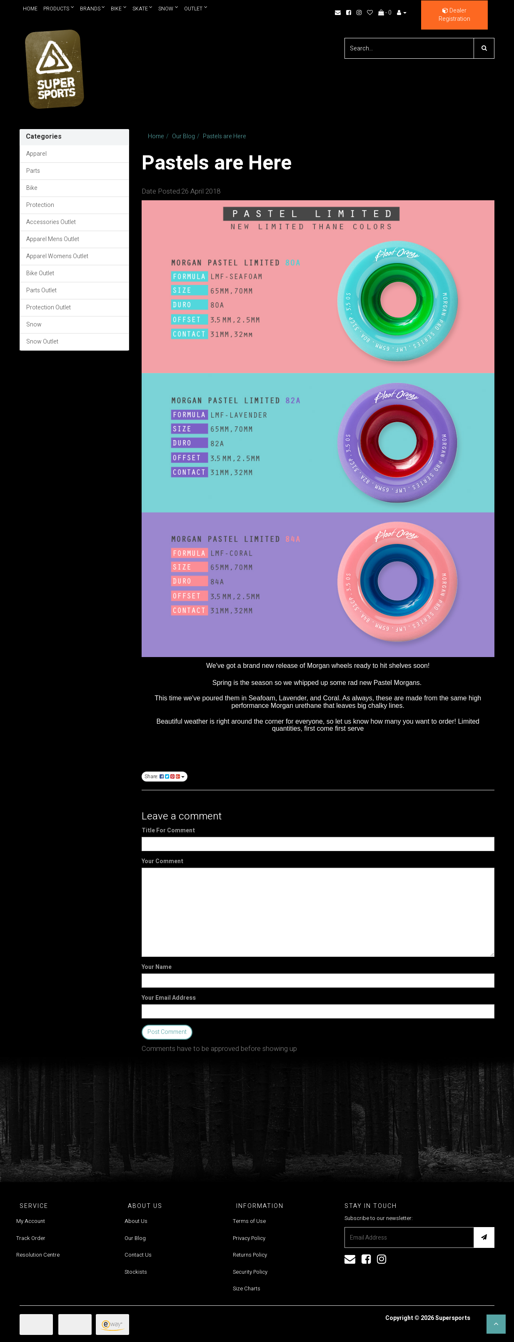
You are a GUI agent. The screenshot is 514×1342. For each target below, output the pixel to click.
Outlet (196, 8)
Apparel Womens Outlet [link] (57, 256)
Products (58, 8)
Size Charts (246, 1288)
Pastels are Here (224, 136)
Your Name (157, 967)
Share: (165, 776)
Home (30, 8)
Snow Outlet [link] (42, 341)
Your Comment (162, 861)
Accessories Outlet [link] (51, 222)
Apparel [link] (36, 153)
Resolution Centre (38, 1255)
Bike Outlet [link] (40, 273)
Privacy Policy (249, 1238)
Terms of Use (249, 1221)
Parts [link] (33, 171)
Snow (169, 8)
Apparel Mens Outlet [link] (52, 239)
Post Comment (167, 1032)
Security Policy (250, 1272)
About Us (136, 1221)
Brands (92, 8)
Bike (119, 8)
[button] (496, 1324)
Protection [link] (40, 205)
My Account (30, 1221)
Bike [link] (31, 188)
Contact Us (138, 1255)
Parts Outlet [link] (41, 290)
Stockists (136, 1272)
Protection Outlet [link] (48, 307)
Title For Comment (168, 831)
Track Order (30, 1238)
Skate (142, 8)
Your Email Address (169, 998)
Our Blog (183, 136)
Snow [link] (34, 324)
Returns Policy (250, 1255)
